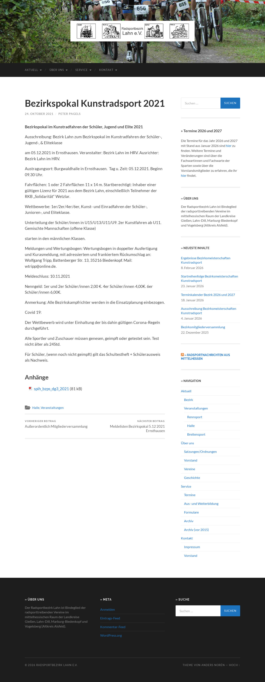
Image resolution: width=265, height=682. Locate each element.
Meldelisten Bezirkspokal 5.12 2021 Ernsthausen (130, 426)
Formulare (191, 512)
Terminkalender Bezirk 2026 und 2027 (208, 295)
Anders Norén (213, 665)
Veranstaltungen (52, 407)
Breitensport (196, 434)
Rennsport (194, 417)
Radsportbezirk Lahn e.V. (57, 665)
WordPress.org (111, 635)
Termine (189, 495)
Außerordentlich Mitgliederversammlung (56, 423)
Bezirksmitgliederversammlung (203, 327)
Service (81, 69)
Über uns (56, 69)
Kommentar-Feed (112, 627)
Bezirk (188, 400)
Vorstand (190, 460)
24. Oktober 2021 (39, 113)
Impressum (192, 547)
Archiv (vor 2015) (196, 530)
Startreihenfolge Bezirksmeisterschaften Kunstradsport (209, 278)
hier (228, 146)
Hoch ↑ (234, 665)
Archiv (188, 521)
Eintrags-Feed (110, 618)
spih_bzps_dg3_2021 (51, 388)
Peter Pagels (69, 113)
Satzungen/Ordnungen (200, 451)
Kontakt (106, 69)
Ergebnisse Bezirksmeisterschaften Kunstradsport (205, 260)
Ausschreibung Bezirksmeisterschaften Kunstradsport (208, 310)
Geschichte (192, 478)
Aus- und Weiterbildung (201, 503)
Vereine (189, 469)
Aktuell (31, 69)
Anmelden (107, 609)
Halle (36, 407)
